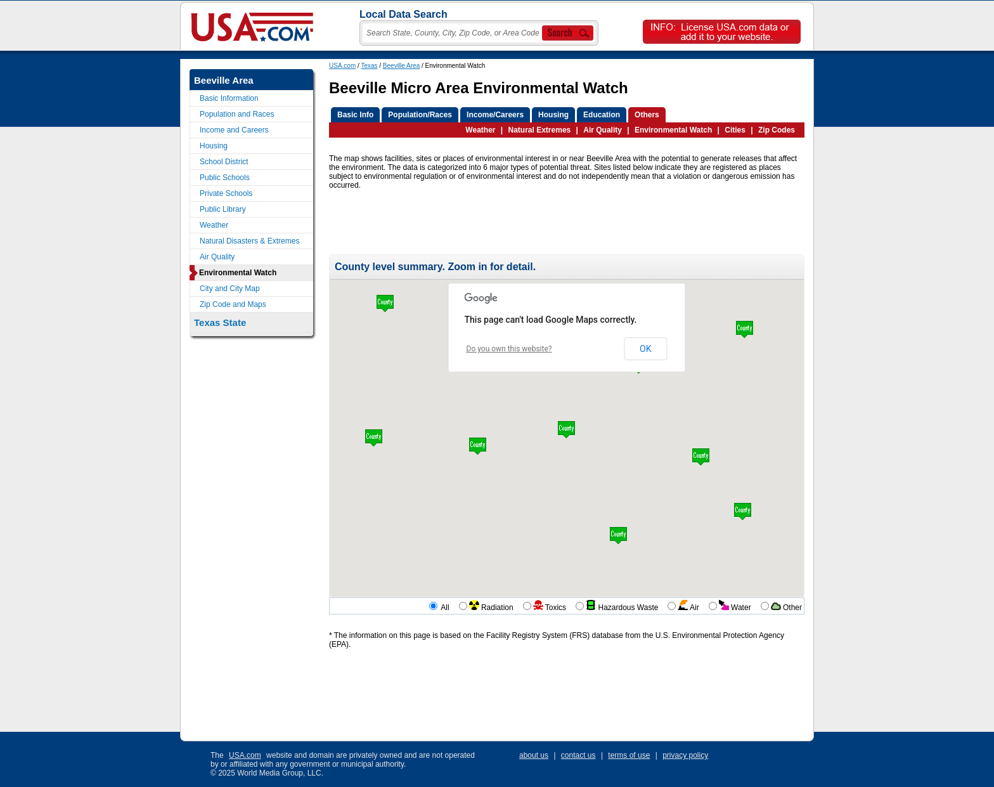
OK (645, 349)
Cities (735, 130)
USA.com (342, 65)
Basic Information (229, 98)
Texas (369, 65)
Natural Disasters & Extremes (249, 241)
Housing (214, 145)
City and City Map (230, 288)
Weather (480, 130)
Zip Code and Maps (233, 304)
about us (533, 755)
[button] (618, 535)
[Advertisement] (560, 225)
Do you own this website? (509, 348)
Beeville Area (401, 65)
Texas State (220, 322)
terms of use (629, 755)
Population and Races (237, 114)
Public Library (223, 209)
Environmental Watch (673, 130)
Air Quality (602, 130)
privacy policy (685, 755)
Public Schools (225, 177)
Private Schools (226, 193)
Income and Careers (234, 130)
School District (224, 161)
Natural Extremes (539, 130)
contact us (578, 755)
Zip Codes (776, 130)
